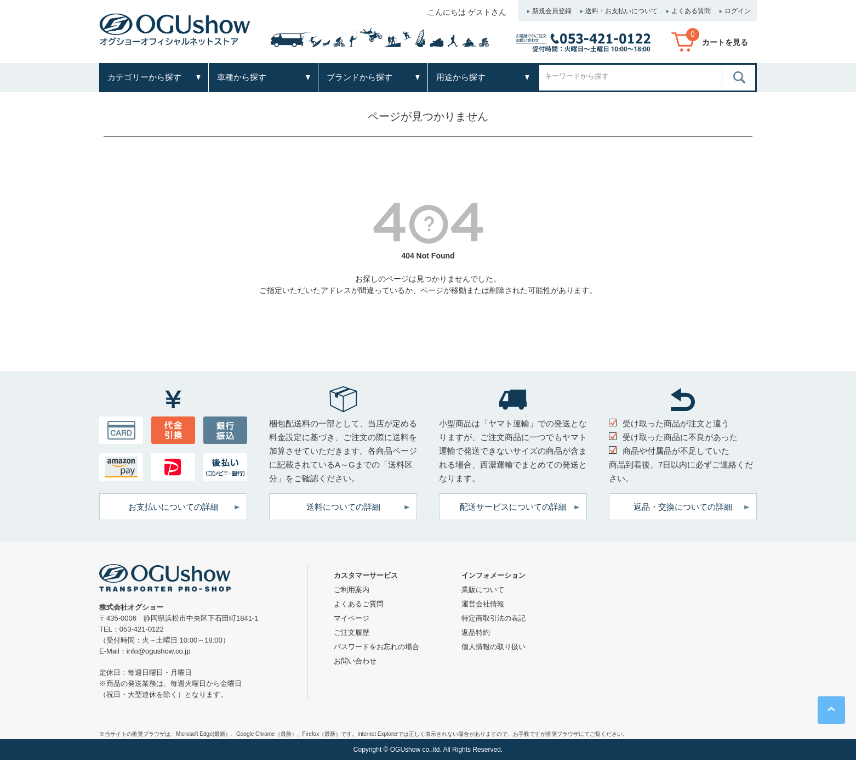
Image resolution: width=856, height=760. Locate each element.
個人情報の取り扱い (493, 647)
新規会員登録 (552, 11)
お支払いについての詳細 (173, 506)
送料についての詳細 (343, 506)
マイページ (351, 618)
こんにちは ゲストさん (466, 12)
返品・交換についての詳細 (683, 506)
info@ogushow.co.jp (159, 651)
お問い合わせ (355, 661)
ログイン (737, 11)
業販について (482, 590)
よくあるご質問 (359, 604)
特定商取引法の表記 (493, 618)
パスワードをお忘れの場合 (376, 647)
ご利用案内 (351, 590)
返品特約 (475, 632)
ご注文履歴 (351, 632)
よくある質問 (691, 11)
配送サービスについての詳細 (513, 506)
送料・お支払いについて (621, 11)
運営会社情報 (482, 604)
